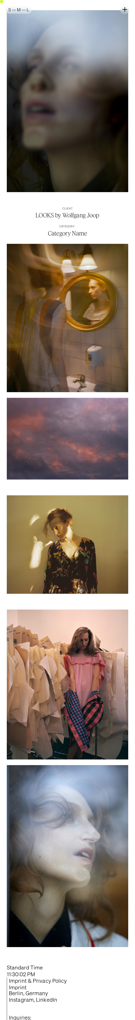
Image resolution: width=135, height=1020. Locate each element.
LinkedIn (46, 999)
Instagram (21, 999)
